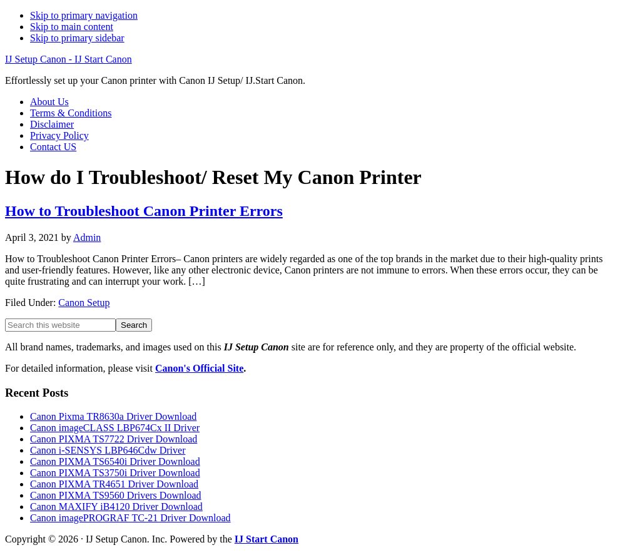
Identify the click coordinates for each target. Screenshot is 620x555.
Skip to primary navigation (84, 15)
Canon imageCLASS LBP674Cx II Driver (115, 427)
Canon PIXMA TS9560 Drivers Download (115, 495)
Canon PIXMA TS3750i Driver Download (115, 472)
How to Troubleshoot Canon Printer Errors (144, 211)
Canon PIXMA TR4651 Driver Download (114, 484)
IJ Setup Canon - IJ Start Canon (68, 59)
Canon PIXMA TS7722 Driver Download (113, 439)
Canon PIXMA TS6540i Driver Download (115, 461)
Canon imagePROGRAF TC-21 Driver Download (130, 517)
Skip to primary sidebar (77, 38)
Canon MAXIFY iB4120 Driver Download (116, 506)
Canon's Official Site (199, 368)
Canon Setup (83, 302)
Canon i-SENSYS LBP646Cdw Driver (107, 450)
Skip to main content (71, 26)
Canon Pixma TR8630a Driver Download (113, 416)
